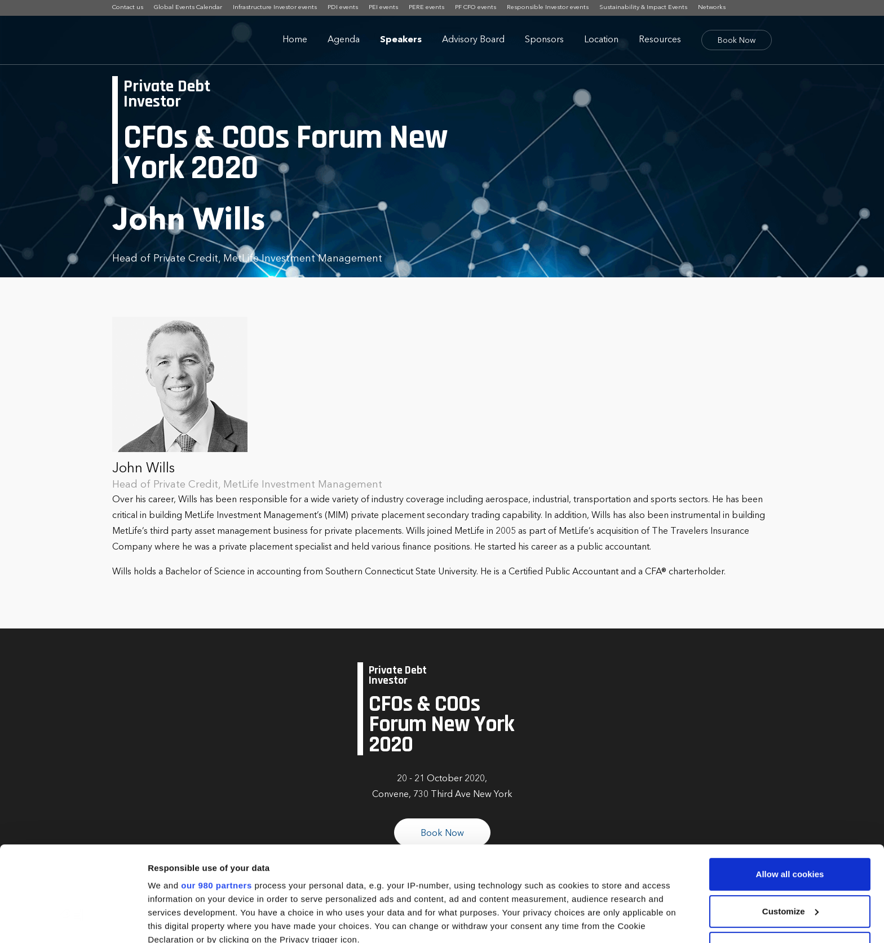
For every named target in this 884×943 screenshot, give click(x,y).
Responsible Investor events (548, 8)
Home (294, 40)
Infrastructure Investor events (275, 8)
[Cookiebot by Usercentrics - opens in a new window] (73, 921)
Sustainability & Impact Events (643, 8)
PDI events (343, 8)
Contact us (127, 8)
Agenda (344, 40)
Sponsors (544, 40)
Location (601, 40)
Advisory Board (473, 40)
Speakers (401, 40)
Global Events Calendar (188, 8)
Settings (165, 921)
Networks (712, 8)
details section (541, 877)
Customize (790, 822)
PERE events (426, 8)
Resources (660, 40)
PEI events (383, 8)
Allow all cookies (790, 785)
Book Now (736, 41)
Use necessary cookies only (789, 859)
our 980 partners (216, 796)
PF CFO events (475, 8)
